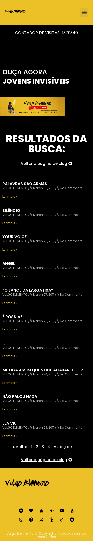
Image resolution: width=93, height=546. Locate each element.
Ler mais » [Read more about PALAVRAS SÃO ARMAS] (9, 196)
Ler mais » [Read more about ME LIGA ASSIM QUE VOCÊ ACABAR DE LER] (9, 383)
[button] (84, 12)
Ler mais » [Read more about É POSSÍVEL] (9, 329)
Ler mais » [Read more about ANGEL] (9, 276)
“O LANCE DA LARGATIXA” (27, 290)
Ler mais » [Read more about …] (9, 356)
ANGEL (8, 263)
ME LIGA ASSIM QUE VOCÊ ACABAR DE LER (42, 370)
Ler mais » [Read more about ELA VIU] (9, 436)
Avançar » (63, 447)
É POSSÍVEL (13, 317)
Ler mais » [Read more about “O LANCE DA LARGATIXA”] (9, 303)
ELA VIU (9, 423)
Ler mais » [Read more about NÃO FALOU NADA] (9, 409)
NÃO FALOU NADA (19, 396)
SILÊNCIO (11, 210)
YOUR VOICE (14, 237)
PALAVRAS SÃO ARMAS (24, 184)
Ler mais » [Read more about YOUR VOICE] (9, 249)
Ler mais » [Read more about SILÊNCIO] (9, 223)
